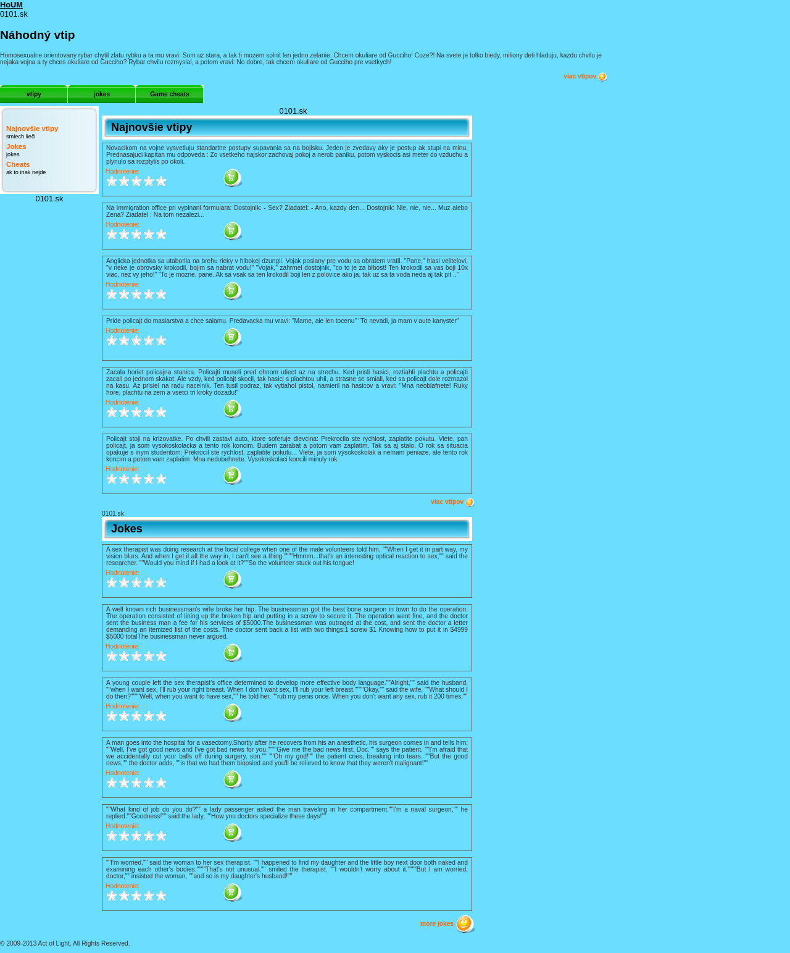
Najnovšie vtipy (32, 128)
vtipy (34, 94)
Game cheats (169, 94)
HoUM (11, 4)
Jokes (16, 146)
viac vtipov (585, 77)
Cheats (18, 164)
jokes (102, 94)
